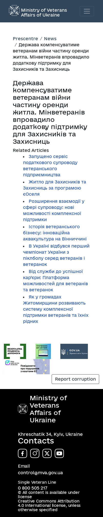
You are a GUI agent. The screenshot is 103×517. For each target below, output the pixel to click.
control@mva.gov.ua (40, 472)
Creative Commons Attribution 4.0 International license (48, 503)
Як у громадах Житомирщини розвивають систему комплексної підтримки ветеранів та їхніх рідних (55, 309)
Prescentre (25, 38)
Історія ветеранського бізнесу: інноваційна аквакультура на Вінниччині (55, 232)
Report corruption (75, 379)
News (50, 38)
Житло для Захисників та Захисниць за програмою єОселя (54, 187)
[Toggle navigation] (87, 11)
